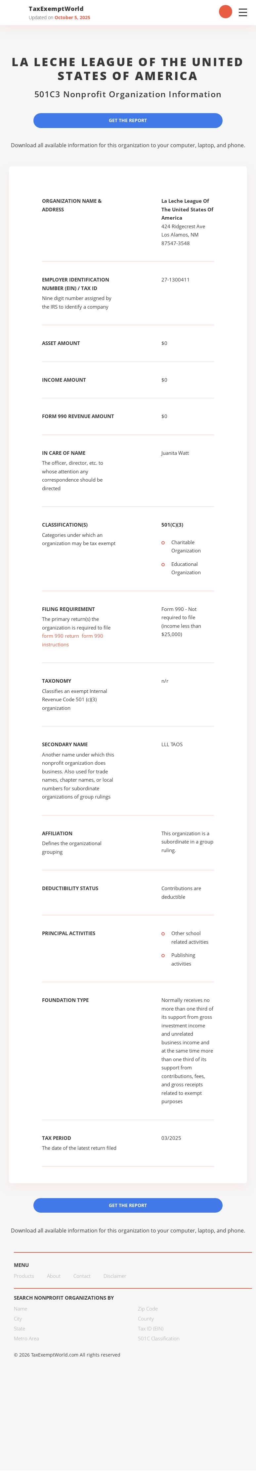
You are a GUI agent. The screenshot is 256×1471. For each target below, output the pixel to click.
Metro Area (26, 1339)
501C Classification (159, 1339)
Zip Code (148, 1309)
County (146, 1319)
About (54, 1276)
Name (20, 1309)
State (19, 1329)
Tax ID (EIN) (150, 1329)
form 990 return (60, 636)
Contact (82, 1276)
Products (24, 1276)
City (18, 1319)
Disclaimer (115, 1276)
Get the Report (128, 120)
